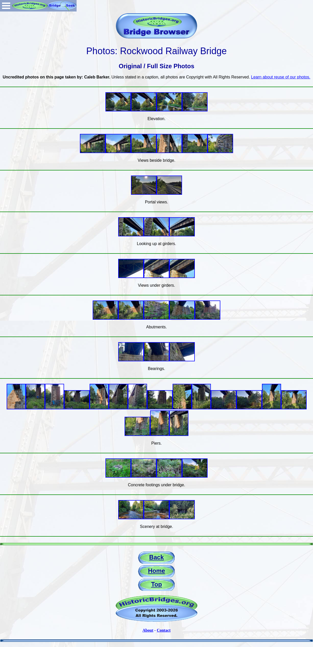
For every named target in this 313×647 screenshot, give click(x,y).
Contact (164, 630)
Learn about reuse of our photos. (280, 77)
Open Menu (6, 5)
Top (156, 584)
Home (156, 570)
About (147, 630)
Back (156, 557)
